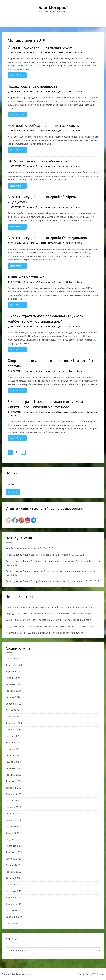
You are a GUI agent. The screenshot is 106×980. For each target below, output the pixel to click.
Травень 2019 (13, 923)
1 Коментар (74, 131)
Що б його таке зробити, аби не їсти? (38, 161)
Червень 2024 (14, 684)
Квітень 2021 (13, 813)
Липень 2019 (13, 910)
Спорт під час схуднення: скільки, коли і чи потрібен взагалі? (51, 363)
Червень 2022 (14, 768)
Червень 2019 (14, 917)
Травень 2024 (13, 691)
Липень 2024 (13, 678)
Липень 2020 (13, 865)
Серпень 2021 (14, 794)
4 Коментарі (74, 326)
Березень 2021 (14, 820)
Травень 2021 (13, 807)
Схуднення (59, 52)
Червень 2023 (14, 742)
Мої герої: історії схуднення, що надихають (43, 126)
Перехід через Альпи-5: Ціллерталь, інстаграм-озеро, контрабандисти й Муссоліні (53, 561)
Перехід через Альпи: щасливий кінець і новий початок (38, 555)
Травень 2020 (13, 871)
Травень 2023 (13, 749)
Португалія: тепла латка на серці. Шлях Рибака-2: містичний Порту (57, 607)
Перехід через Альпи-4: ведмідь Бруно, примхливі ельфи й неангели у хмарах (51, 571)
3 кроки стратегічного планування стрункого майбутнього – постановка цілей (45, 319)
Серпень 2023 (14, 729)
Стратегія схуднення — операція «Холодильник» (48, 238)
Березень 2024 (14, 703)
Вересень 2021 (14, 787)
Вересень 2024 (14, 671)
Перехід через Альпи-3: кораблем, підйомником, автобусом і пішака (45, 581)
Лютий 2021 (12, 826)
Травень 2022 (13, 775)
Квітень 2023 (13, 755)
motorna (30, 52)
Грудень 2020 (13, 839)
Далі (23, 452)
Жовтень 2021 (14, 781)
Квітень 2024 (13, 697)
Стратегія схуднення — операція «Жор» (40, 47)
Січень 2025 (12, 658)
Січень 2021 (12, 833)
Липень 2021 (13, 800)
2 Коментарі (74, 166)
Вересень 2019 (14, 897)
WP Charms (98, 974)
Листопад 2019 (14, 891)
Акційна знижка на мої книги (22, 548)
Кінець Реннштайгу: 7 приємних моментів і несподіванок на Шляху (52, 620)
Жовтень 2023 (14, 723)
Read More (17, 75)
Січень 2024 (12, 716)
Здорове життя (46, 52)
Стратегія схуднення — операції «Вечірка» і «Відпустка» (43, 199)
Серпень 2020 (14, 859)
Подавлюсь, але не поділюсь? (32, 86)
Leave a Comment (77, 52)
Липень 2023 (13, 736)
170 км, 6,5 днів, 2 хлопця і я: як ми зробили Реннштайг (51, 633)
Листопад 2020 (14, 846)
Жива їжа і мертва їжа (26, 277)
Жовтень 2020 (14, 852)
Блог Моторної (53, 7)
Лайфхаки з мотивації (64, 412)
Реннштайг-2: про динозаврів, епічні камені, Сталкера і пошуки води (53, 626)
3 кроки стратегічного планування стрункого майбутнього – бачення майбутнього (45, 404)
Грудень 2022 (13, 762)
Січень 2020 (12, 884)
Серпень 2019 (14, 904)
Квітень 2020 (13, 878)
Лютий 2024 (12, 710)
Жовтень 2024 (14, 665)
